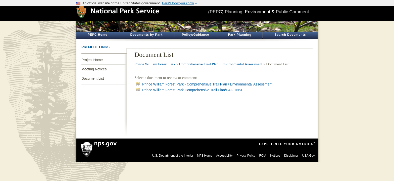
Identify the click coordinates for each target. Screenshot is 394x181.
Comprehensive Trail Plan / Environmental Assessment (220, 64)
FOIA (262, 155)
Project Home (92, 60)
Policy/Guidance (195, 34)
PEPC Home (97, 34)
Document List (92, 78)
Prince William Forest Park (154, 64)
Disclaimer (291, 155)
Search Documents (290, 34)
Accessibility (224, 155)
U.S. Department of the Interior (172, 155)
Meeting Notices (94, 69)
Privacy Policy (245, 155)
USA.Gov (308, 155)
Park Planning (239, 34)
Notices (275, 155)
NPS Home (204, 155)
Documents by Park (146, 34)
